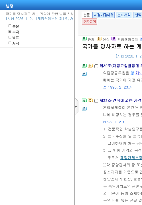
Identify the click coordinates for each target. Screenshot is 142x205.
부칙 (14, 31)
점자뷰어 (90, 21)
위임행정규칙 (124, 39)
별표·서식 (123, 15)
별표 (14, 37)
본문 (14, 26)
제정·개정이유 (103, 15)
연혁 (103, 39)
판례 (88, 39)
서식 (14, 43)
